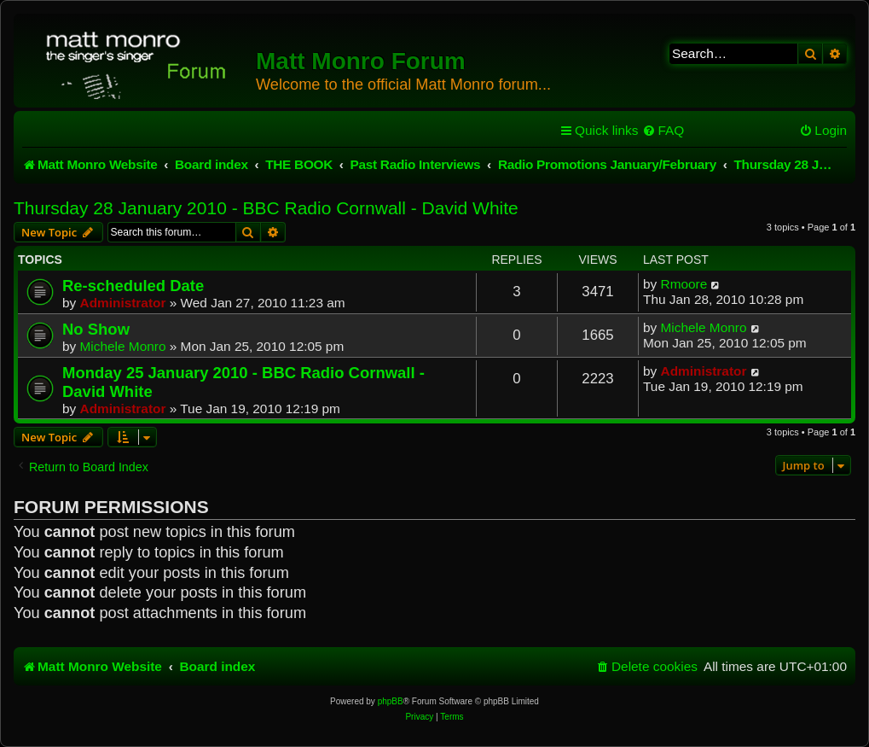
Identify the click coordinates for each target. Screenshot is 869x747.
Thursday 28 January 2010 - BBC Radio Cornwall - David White (266, 208)
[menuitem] (663, 130)
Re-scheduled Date (133, 286)
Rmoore (684, 284)
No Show (96, 329)
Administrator (123, 302)
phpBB (390, 701)
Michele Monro (123, 346)
